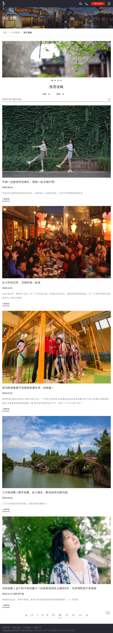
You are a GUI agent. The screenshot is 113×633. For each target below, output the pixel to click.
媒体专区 (38, 628)
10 (53, 615)
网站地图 (16, 628)
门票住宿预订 (98, 4)
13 (73, 615)
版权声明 (6, 628)
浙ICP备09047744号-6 (39, 630)
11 (60, 615)
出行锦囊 (15, 32)
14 (80, 615)
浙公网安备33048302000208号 (62, 630)
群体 (60, 94)
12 (66, 615)
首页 (5, 32)
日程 (46, 94)
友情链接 (27, 628)
